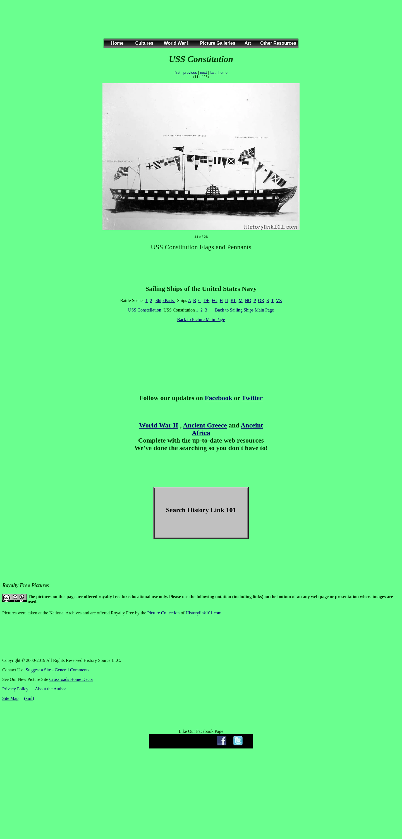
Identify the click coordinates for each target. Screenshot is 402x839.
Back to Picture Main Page (201, 319)
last (213, 72)
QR (261, 300)
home (223, 72)
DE (206, 300)
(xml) (29, 698)
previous (190, 72)
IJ (226, 300)
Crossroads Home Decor (71, 679)
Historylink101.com (203, 612)
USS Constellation (144, 310)
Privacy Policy (15, 688)
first (177, 72)
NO (248, 300)
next (203, 72)
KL (233, 300)
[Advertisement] (200, 24)
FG (214, 300)
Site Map (10, 698)
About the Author (50, 688)
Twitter (252, 397)
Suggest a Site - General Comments (57, 669)
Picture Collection (163, 612)
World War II (158, 425)
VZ (279, 300)
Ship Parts (165, 300)
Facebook (218, 397)
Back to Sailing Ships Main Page (244, 310)
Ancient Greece (205, 425)
